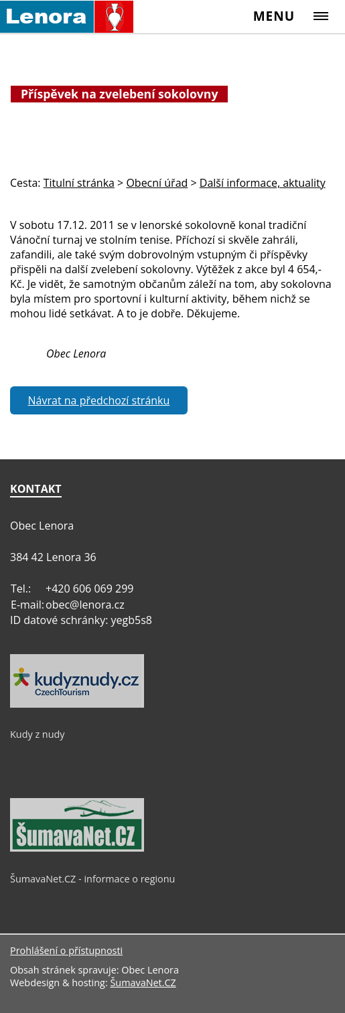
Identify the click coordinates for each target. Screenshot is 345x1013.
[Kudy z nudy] (77, 704)
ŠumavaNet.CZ (143, 982)
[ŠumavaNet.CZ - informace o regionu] (77, 848)
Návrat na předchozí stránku (99, 400)
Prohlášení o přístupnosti (66, 950)
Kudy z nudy (37, 734)
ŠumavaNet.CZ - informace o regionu (92, 878)
